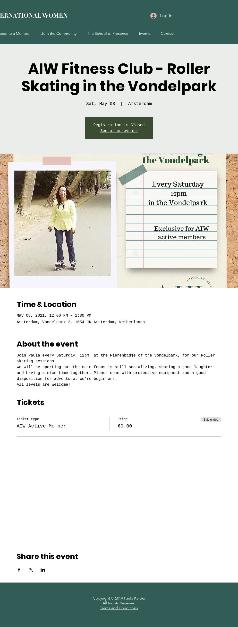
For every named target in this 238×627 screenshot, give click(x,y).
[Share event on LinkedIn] (43, 570)
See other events (119, 131)
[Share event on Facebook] (19, 570)
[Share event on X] (31, 570)
